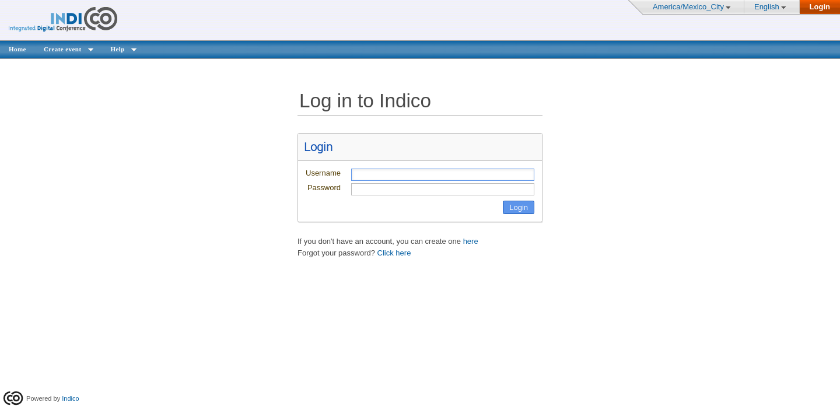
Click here (394, 253)
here (470, 241)
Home (17, 49)
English (766, 6)
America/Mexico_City (688, 6)
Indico (70, 398)
